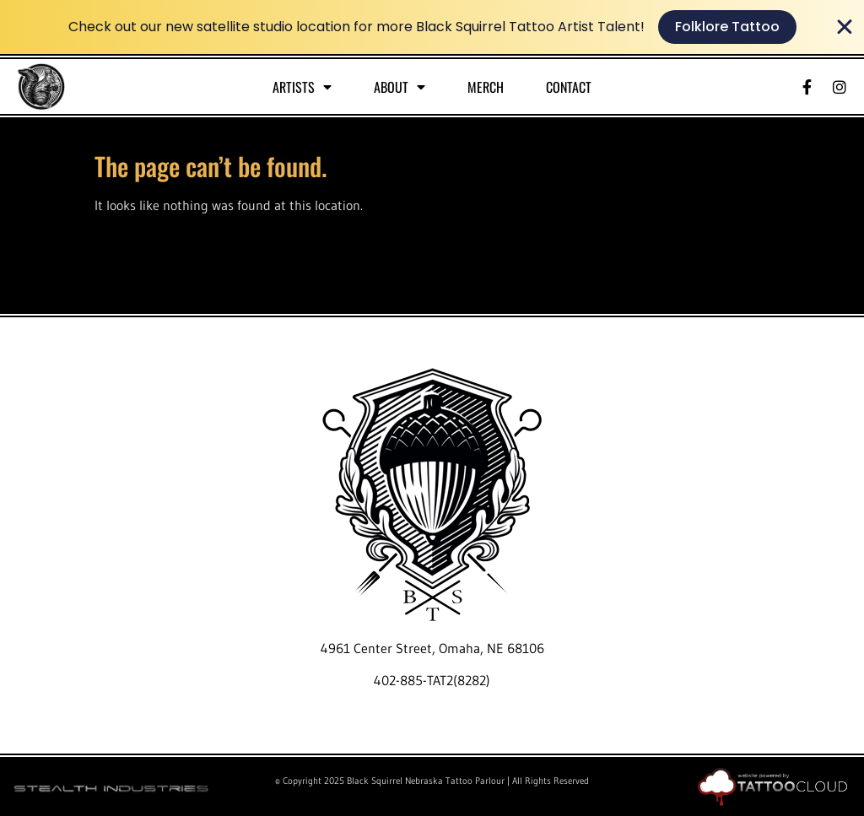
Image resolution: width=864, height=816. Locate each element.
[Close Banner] (845, 27)
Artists (302, 86)
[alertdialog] (432, 27)
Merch (485, 86)
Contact (568, 86)
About (399, 86)
